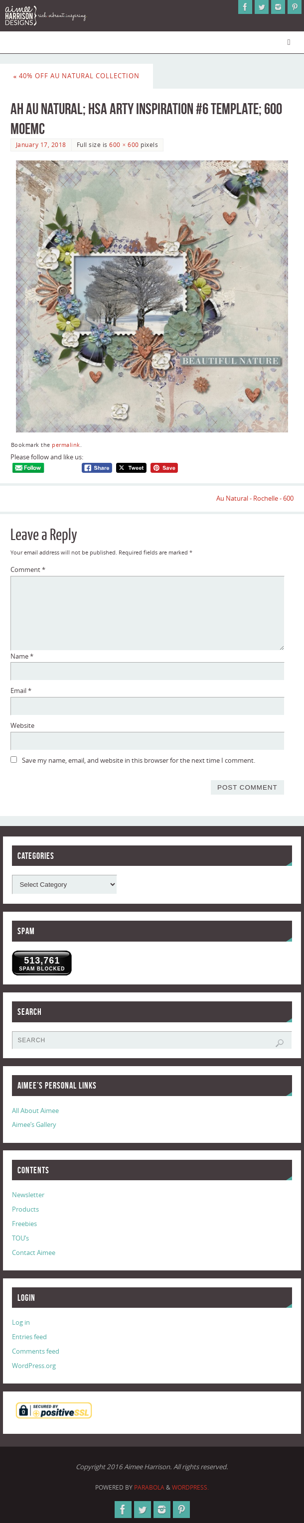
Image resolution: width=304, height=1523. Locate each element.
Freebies (24, 1223)
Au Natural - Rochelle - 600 (255, 498)
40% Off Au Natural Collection (76, 75)
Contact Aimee (33, 1252)
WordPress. (190, 1487)
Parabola (149, 1487)
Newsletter (28, 1194)
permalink (66, 444)
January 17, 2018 (41, 144)
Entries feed (29, 1336)
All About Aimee (35, 1110)
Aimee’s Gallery (34, 1124)
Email (20, 690)
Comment (27, 569)
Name (21, 656)
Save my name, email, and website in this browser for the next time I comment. (138, 760)
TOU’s (20, 1238)
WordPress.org (34, 1365)
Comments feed (35, 1351)
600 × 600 (124, 144)
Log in (21, 1322)
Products (25, 1209)
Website (22, 725)
